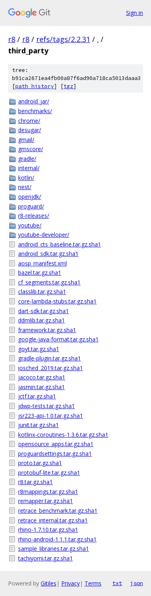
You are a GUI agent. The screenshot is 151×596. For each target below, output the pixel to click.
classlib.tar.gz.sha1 (42, 291)
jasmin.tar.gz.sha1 (41, 387)
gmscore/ (30, 149)
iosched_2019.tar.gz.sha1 (50, 368)
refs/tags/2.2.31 (63, 39)
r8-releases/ (33, 215)
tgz (68, 86)
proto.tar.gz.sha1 (40, 463)
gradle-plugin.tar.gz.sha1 (49, 358)
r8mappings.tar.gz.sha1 (48, 491)
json (136, 583)
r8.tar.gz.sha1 (35, 482)
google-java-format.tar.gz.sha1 (58, 339)
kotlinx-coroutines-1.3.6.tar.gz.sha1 (63, 434)
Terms (93, 583)
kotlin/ (26, 177)
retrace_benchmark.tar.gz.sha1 (57, 510)
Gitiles (48, 583)
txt (117, 583)
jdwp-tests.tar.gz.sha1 (46, 406)
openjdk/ (29, 196)
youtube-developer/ (43, 234)
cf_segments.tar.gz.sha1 (49, 282)
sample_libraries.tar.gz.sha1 (53, 548)
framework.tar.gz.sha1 (47, 330)
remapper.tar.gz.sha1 (45, 501)
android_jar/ (33, 101)
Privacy (70, 583)
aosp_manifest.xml (42, 263)
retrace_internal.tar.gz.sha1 (53, 520)
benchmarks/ (35, 111)
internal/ (28, 168)
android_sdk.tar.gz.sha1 (48, 253)
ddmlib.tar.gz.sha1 (41, 320)
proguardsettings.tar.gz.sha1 (55, 453)
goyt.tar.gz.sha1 (38, 349)
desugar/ (29, 130)
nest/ (24, 187)
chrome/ (29, 120)
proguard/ (31, 206)
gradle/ (27, 158)
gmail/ (26, 139)
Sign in (134, 13)
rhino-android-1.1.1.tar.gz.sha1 (57, 539)
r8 (11, 39)
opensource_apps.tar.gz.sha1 (55, 444)
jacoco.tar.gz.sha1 (41, 377)
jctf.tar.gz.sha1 (37, 396)
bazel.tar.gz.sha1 (39, 272)
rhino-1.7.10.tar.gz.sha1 (48, 529)
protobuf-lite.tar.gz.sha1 (49, 472)
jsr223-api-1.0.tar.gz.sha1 (50, 415)
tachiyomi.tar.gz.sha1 (45, 558)
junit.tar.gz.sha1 (38, 425)
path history (34, 86)
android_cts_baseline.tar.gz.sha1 (59, 244)
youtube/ (29, 225)
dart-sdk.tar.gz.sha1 (43, 311)
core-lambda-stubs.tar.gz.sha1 (57, 301)
